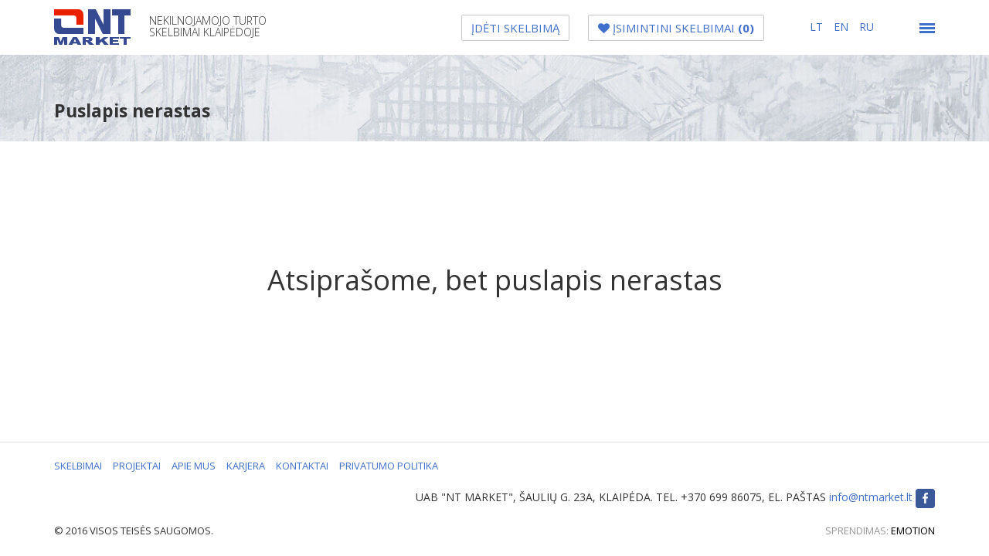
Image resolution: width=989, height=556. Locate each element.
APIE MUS (194, 466)
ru (866, 26)
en (842, 26)
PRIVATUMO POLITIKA (388, 466)
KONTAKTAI (302, 466)
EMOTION (913, 530)
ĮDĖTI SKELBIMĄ (515, 28)
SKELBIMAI (78, 466)
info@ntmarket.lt (871, 497)
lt (818, 26)
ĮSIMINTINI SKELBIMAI (676, 28)
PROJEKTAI (137, 466)
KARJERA (245, 466)
